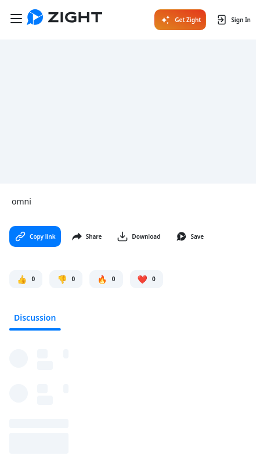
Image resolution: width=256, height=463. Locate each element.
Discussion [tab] (35, 317)
